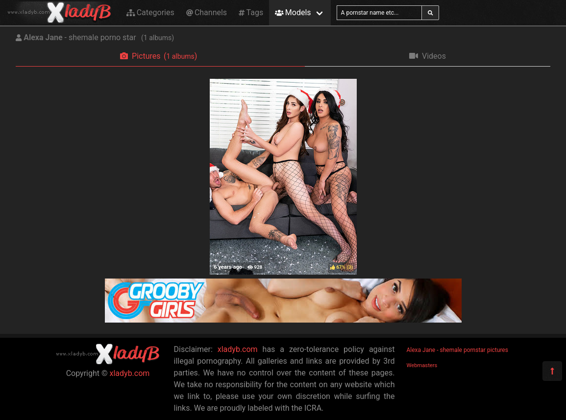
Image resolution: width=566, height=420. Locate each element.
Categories (150, 12)
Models (293, 12)
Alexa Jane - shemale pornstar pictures (457, 350)
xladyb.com (130, 373)
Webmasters (422, 365)
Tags (251, 12)
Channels (206, 12)
